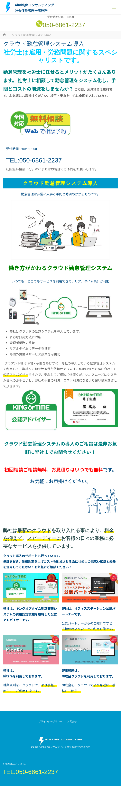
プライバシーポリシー (50, 721)
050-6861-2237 (64, 25)
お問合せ (73, 721)
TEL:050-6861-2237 (34, 160)
